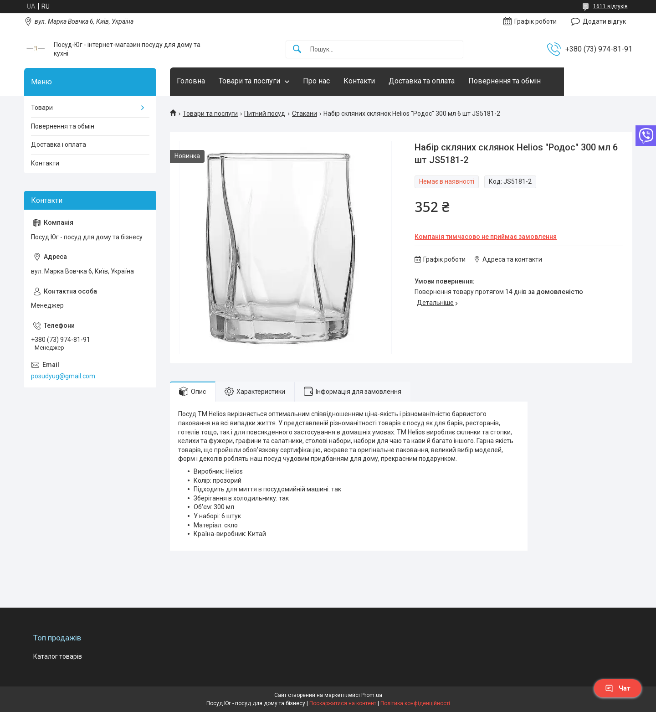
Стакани (304, 113)
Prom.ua (371, 695)
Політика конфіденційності (415, 703)
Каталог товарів (57, 656)
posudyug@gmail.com (63, 376)
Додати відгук (604, 21)
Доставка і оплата (58, 144)
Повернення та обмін (504, 81)
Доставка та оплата (422, 81)
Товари (42, 107)
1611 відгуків (610, 6)
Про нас (316, 81)
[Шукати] (297, 49)
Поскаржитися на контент (342, 703)
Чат (617, 688)
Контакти (359, 81)
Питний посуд (264, 113)
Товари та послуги (249, 81)
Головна (191, 81)
